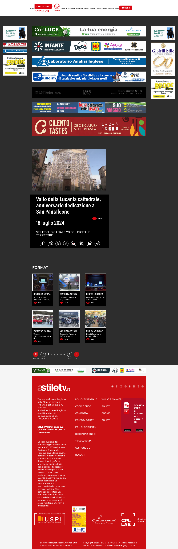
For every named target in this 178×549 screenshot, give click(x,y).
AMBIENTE (111, 8)
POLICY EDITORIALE (86, 399)
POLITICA (86, 8)
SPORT (117, 8)
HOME (32, 8)
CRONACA (64, 8)
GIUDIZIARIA (71, 8)
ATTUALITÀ (79, 8)
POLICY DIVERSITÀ (85, 427)
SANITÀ (92, 8)
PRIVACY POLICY (84, 420)
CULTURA (99, 8)
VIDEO (126, 8)
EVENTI (105, 8)
